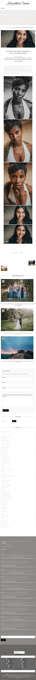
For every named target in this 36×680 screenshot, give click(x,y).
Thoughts (3, 513)
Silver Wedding (4, 511)
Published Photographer (6, 498)
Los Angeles (29, 58)
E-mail (4, 382)
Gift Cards (24, 663)
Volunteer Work (4, 522)
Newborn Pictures (4, 487)
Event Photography (5, 458)
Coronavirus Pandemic (5, 442)
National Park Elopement (6, 484)
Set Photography (4, 509)
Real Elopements (4, 500)
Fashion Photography (17, 58)
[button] (4, 8)
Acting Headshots (9, 27)
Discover (24, 658)
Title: (12, 652)
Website (4, 387)
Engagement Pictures (5, 456)
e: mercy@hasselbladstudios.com (7, 546)
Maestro (10, 660)
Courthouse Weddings (5, 445)
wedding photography (5, 526)
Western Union (11, 663)
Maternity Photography (5, 480)
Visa (24, 662)
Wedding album (4, 524)
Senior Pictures (29, 59)
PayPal (10, 662)
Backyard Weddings (5, 438)
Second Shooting (4, 504)
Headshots (24, 58)
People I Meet (6, 59)
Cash (11, 665)
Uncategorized (4, 520)
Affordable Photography (6, 436)
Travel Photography (5, 515)
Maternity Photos (4, 482)
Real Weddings (4, 502)
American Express (10, 658)
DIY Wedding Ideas (4, 451)
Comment (4, 396)
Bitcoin (24, 665)
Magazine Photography (5, 478)
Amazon (10, 667)
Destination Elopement (5, 447)
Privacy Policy (18, 678)
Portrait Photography (21, 59)
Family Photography (5, 460)
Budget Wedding (4, 440)
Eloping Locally (4, 453)
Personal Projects (13, 59)
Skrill (25, 667)
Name (4, 377)
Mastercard (24, 660)
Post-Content (18, 669)
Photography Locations (5, 493)
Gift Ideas (3, 467)
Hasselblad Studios (18, 3)
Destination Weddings (5, 449)
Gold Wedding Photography (6, 469)
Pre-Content (18, 654)
